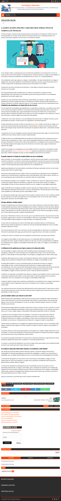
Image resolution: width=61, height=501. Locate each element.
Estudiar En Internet (39, 383)
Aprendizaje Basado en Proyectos (9, 422)
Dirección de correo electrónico (11, 432)
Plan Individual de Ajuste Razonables (10, 414)
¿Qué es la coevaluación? (7, 418)
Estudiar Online (49, 383)
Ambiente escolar (6, 471)
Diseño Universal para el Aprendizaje (10, 412)
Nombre (5, 437)
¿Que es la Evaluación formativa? (9, 420)
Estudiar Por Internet (7, 385)
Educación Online (17, 383)
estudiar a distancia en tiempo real (22, 151)
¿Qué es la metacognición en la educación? (11, 416)
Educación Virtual (28, 383)
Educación (8, 383)
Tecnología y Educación (30, 5)
